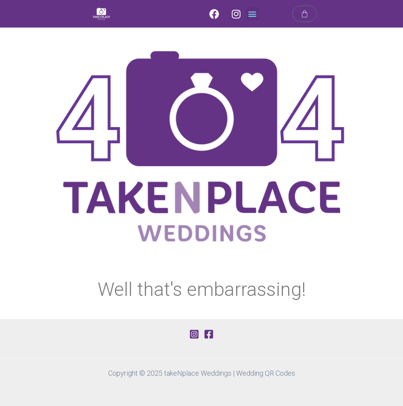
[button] (252, 13)
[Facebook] (209, 334)
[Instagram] (194, 334)
